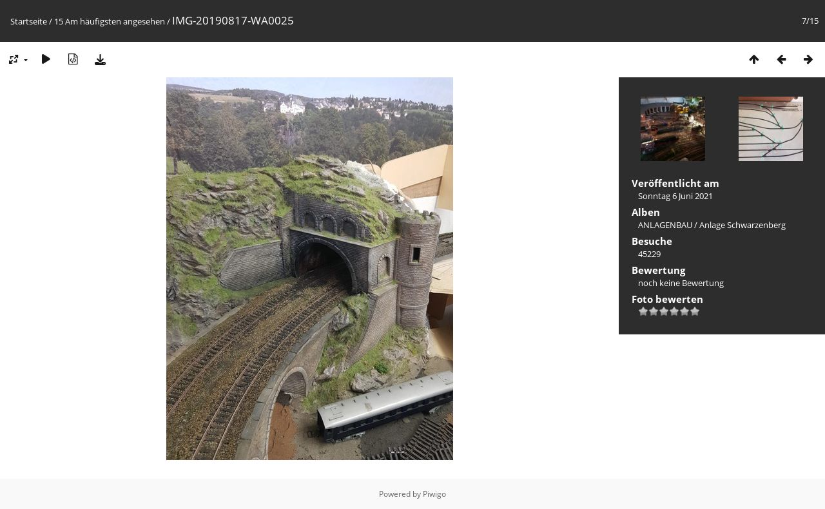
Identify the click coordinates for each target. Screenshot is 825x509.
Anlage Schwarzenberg (742, 225)
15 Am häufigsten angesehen (109, 21)
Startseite (28, 21)
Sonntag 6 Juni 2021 (675, 196)
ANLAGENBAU (665, 225)
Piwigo (434, 493)
